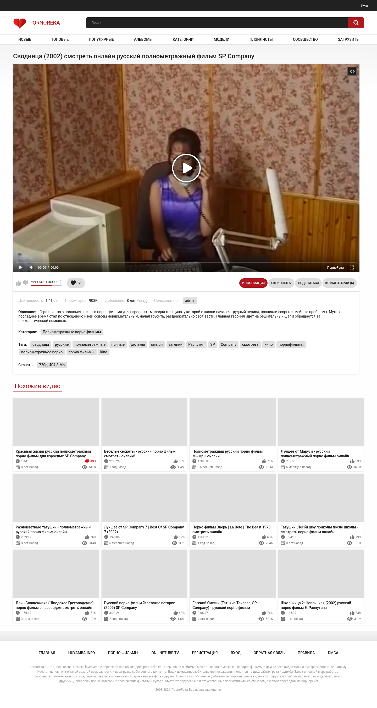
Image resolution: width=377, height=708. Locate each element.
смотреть (250, 344)
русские (62, 344)
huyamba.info (81, 653)
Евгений (175, 344)
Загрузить (348, 39)
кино (268, 344)
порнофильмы (291, 344)
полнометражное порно (42, 352)
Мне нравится (18, 283)
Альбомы (143, 39)
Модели (221, 39)
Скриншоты (281, 283)
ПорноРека (179, 690)
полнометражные (90, 344)
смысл (157, 344)
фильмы (138, 344)
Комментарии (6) (339, 283)
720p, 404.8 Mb (52, 365)
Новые (24, 39)
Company (228, 344)
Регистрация (205, 653)
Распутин (196, 344)
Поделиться (308, 283)
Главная (47, 653)
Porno (36, 22)
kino (103, 352)
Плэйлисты (261, 39)
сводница (40, 344)
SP (212, 344)
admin (190, 300)
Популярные (101, 39)
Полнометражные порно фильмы (72, 332)
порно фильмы (82, 352)
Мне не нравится (25, 283)
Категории (183, 39)
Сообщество (305, 39)
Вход (364, 5)
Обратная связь (269, 653)
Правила (306, 653)
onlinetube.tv (165, 653)
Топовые (60, 39)
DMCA (333, 653)
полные (118, 344)
